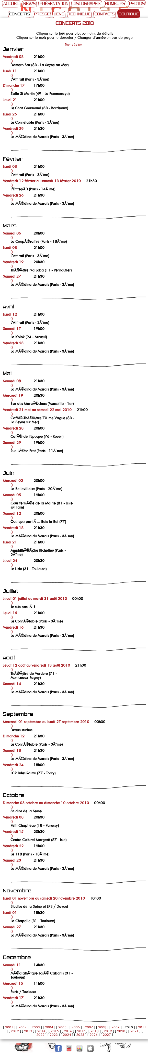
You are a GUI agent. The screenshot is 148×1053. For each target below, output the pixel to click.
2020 (121, 1031)
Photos (137, 4)
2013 (28, 1031)
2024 (67, 1035)
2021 (134, 1031)
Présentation (54, 4)
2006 (76, 1027)
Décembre (17, 957)
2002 (22, 1027)
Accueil (11, 4)
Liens (59, 14)
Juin (9, 473)
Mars (10, 226)
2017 (81, 1031)
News (29, 4)
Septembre (18, 714)
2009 (115, 1027)
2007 (89, 1027)
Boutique (129, 14)
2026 (93, 1035)
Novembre (17, 891)
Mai (7, 374)
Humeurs (115, 4)
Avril (8, 307)
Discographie (87, 4)
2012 (15, 1031)
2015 (55, 1031)
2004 (49, 1027)
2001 (9, 1027)
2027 (107, 1035)
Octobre (14, 795)
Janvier (13, 49)
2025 (80, 1035)
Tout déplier (73, 44)
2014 (41, 1031)
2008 (102, 1027)
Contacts (105, 14)
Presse (42, 14)
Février (12, 159)
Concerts (19, 14)
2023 (54, 1035)
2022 (40, 1035)
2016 (68, 1031)
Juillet (10, 591)
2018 (94, 1031)
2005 (62, 1027)
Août (9, 658)
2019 (108, 1031)
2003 (36, 1027)
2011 (142, 1027)
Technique (79, 14)
